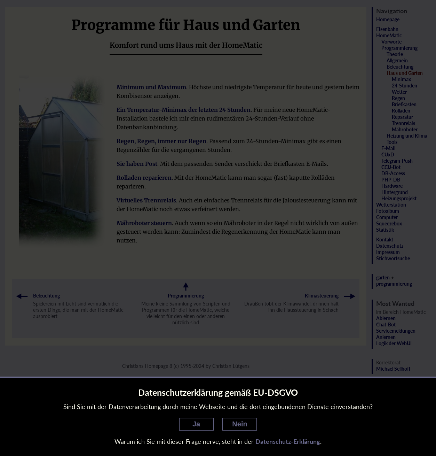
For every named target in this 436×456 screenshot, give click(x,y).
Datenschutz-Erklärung (287, 441)
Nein (239, 424)
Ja (196, 424)
